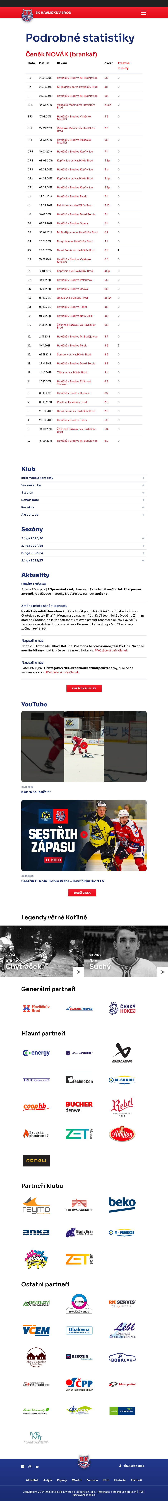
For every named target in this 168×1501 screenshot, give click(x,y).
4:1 (106, 87)
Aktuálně (32, 1480)
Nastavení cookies (84, 1494)
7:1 (105, 151)
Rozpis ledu (30, 500)
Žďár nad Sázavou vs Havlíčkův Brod (76, 326)
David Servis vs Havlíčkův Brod (76, 250)
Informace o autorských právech (117, 1491)
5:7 (106, 78)
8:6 (106, 354)
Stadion (27, 492)
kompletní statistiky (120, 451)
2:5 (106, 411)
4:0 (106, 307)
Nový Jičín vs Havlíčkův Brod (75, 241)
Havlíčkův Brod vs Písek (72, 196)
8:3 (106, 363)
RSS (141, 1491)
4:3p (107, 160)
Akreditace (29, 515)
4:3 (106, 316)
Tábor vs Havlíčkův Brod (72, 372)
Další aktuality (84, 688)
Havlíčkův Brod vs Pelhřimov (74, 280)
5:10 (106, 205)
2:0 (106, 128)
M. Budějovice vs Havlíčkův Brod (77, 87)
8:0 (106, 289)
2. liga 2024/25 (32, 546)
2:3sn (107, 105)
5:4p (107, 178)
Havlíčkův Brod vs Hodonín (73, 393)
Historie (120, 1480)
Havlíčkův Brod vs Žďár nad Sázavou (74, 383)
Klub (106, 1480)
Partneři (136, 1480)
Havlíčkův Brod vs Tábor (72, 307)
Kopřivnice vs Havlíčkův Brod (75, 160)
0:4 (106, 250)
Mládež (77, 1480)
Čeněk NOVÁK (47, 54)
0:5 (106, 259)
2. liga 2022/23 (32, 560)
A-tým (47, 1480)
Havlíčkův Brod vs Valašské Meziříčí (74, 118)
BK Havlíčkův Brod (53, 13)
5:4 (106, 169)
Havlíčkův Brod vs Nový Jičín (75, 316)
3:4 (106, 372)
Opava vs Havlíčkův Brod (72, 298)
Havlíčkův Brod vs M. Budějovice (77, 78)
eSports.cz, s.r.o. (86, 1491)
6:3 (106, 325)
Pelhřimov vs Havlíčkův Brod (74, 205)
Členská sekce (131, 1466)
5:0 (106, 420)
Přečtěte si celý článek (111, 650)
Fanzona (92, 1480)
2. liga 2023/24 (32, 553)
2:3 (106, 402)
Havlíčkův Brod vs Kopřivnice (75, 151)
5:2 (106, 140)
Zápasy (62, 1480)
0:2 (106, 232)
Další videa (82, 892)
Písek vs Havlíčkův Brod (72, 402)
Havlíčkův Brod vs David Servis (76, 214)
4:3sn (107, 298)
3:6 (106, 96)
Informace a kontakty (37, 478)
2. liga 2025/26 (32, 538)
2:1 (105, 223)
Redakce (28, 507)
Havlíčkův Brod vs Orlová (72, 289)
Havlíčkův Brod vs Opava (72, 223)
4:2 (106, 116)
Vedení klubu (31, 485)
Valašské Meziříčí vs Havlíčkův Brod (76, 106)
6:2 (106, 393)
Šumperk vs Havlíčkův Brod (74, 354)
